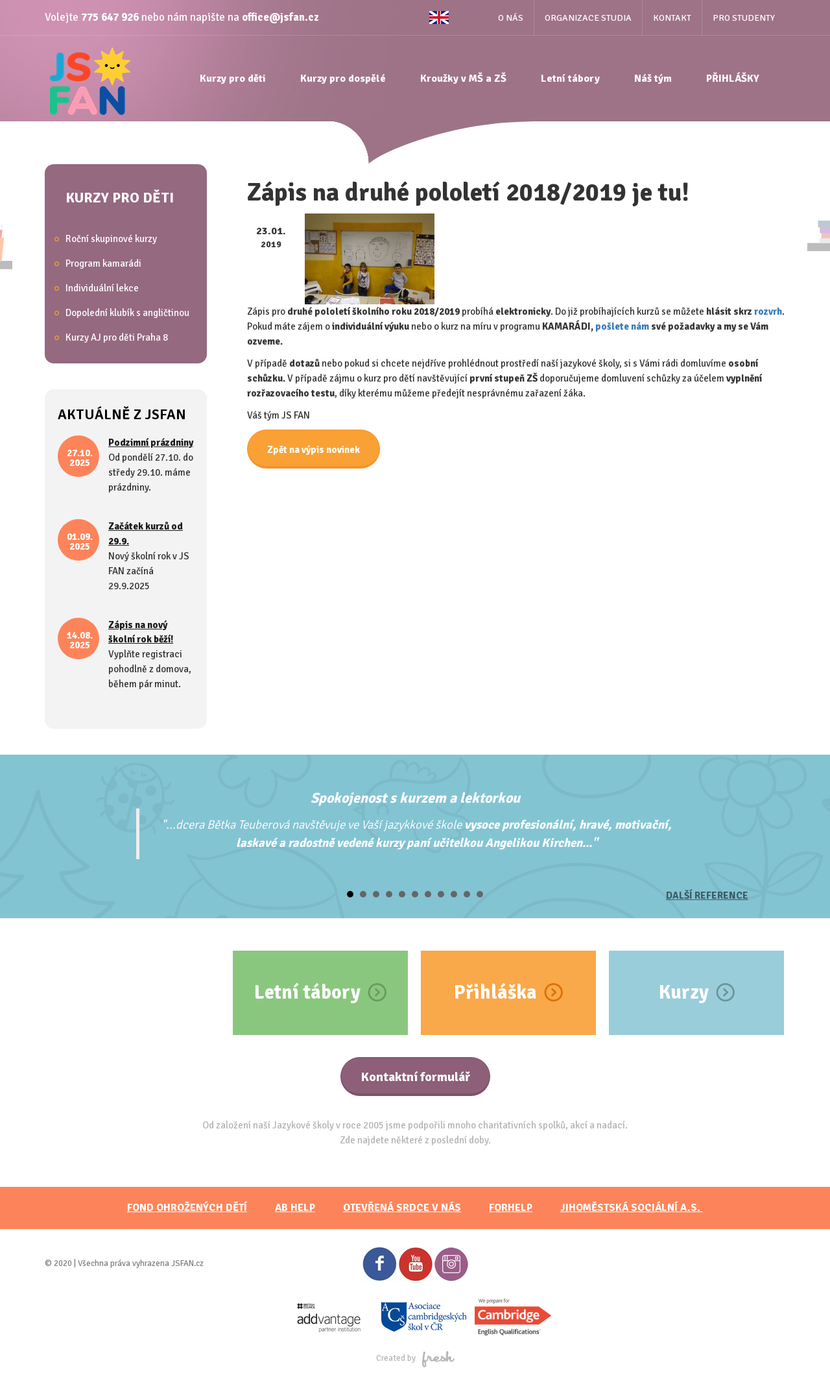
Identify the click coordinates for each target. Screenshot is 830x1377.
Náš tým (653, 78)
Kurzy (684, 993)
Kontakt (672, 17)
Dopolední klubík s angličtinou (127, 313)
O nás (510, 17)
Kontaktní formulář (415, 1077)
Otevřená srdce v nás (402, 1207)
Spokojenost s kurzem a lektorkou (415, 798)
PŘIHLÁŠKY (732, 78)
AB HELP (295, 1207)
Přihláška (495, 993)
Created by (415, 1358)
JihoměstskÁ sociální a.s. (631, 1207)
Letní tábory (570, 78)
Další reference (707, 895)
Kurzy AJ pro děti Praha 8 (116, 337)
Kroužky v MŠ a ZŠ (463, 78)
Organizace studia (588, 17)
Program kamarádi (103, 263)
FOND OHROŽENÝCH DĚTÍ (187, 1207)
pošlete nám (622, 326)
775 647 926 (110, 17)
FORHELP (510, 1207)
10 (467, 894)
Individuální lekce (102, 288)
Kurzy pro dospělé (343, 78)
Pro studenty (744, 17)
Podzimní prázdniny (150, 442)
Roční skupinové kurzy (111, 239)
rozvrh (768, 311)
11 (480, 894)
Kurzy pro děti (233, 78)
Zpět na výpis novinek (313, 450)
